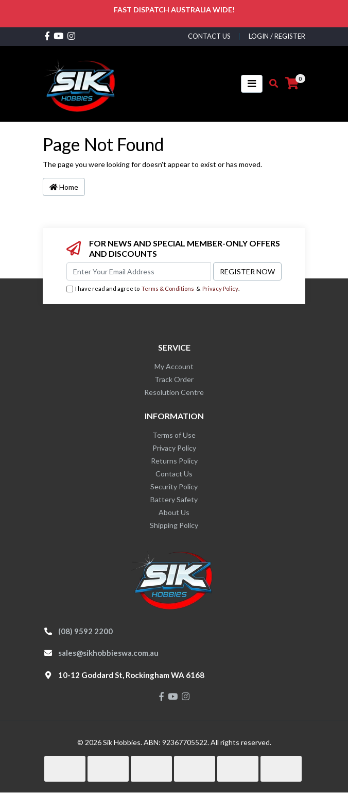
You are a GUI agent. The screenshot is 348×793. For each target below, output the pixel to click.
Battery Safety (174, 499)
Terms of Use (174, 435)
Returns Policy (174, 460)
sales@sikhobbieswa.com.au (108, 652)
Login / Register (277, 36)
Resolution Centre (174, 392)
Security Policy (174, 486)
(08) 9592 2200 (85, 631)
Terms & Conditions (168, 288)
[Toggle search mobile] (271, 83)
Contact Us (174, 473)
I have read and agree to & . (152, 289)
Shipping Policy (174, 525)
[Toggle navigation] (252, 84)
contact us (209, 36)
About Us (174, 512)
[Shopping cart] (292, 83)
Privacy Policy (220, 288)
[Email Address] (138, 271)
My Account (174, 366)
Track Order (174, 379)
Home (63, 187)
